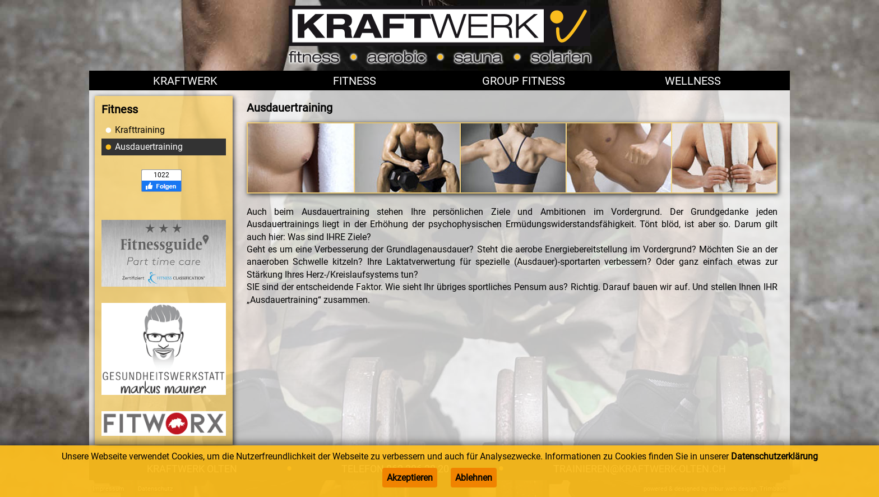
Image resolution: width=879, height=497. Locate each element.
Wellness (693, 81)
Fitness (354, 81)
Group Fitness (523, 81)
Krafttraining (140, 130)
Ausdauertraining (149, 146)
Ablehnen (473, 477)
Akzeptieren (410, 477)
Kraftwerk (185, 81)
